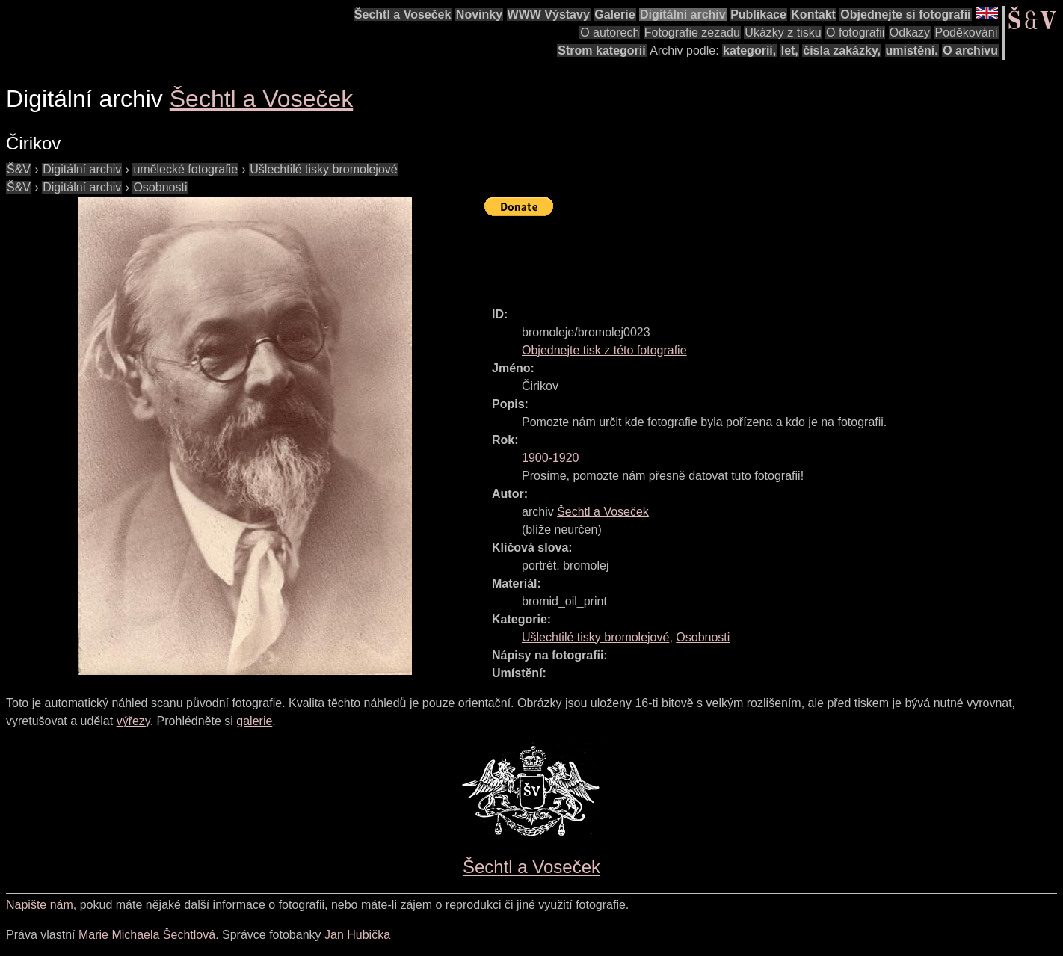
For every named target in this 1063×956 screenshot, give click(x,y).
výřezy (133, 721)
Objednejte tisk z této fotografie (604, 350)
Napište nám (39, 904)
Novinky (479, 14)
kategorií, (749, 50)
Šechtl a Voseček (403, 14)
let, (789, 50)
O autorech (609, 32)
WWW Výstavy (549, 14)
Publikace (758, 14)
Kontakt (813, 14)
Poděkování (966, 32)
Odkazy (910, 32)
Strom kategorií (601, 50)
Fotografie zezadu (692, 32)
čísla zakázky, (842, 50)
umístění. (912, 50)
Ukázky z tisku (783, 32)
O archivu (970, 50)
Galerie (614, 14)
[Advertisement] (756, 255)
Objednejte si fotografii (905, 14)
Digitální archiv (683, 14)
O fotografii (855, 32)
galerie (254, 721)
